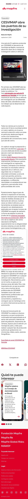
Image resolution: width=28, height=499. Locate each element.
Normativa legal (6, 482)
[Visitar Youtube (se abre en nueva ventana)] (7, 492)
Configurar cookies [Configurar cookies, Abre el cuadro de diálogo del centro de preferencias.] (13, 259)
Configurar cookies (7, 479)
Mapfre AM (4, 455)
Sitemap (3, 461)
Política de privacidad (8, 473)
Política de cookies (7, 476)
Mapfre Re (7, 437)
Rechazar (14, 263)
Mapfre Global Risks (12, 441)
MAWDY (5, 445)
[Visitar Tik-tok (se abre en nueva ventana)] (25, 492)
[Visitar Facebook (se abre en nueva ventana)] (2, 492)
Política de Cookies (18, 255)
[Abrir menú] (25, 9)
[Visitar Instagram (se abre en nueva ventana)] (11, 492)
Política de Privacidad (8, 256)
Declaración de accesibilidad (10, 485)
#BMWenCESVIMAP (8, 348)
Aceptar (14, 266)
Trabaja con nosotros (7, 458)
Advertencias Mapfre (7, 488)
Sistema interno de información (11, 470)
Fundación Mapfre (11, 433)
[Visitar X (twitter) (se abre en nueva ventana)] (21, 492)
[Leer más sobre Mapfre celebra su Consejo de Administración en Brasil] (12, 416)
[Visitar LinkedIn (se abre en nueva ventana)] (16, 492)
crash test (20, 149)
